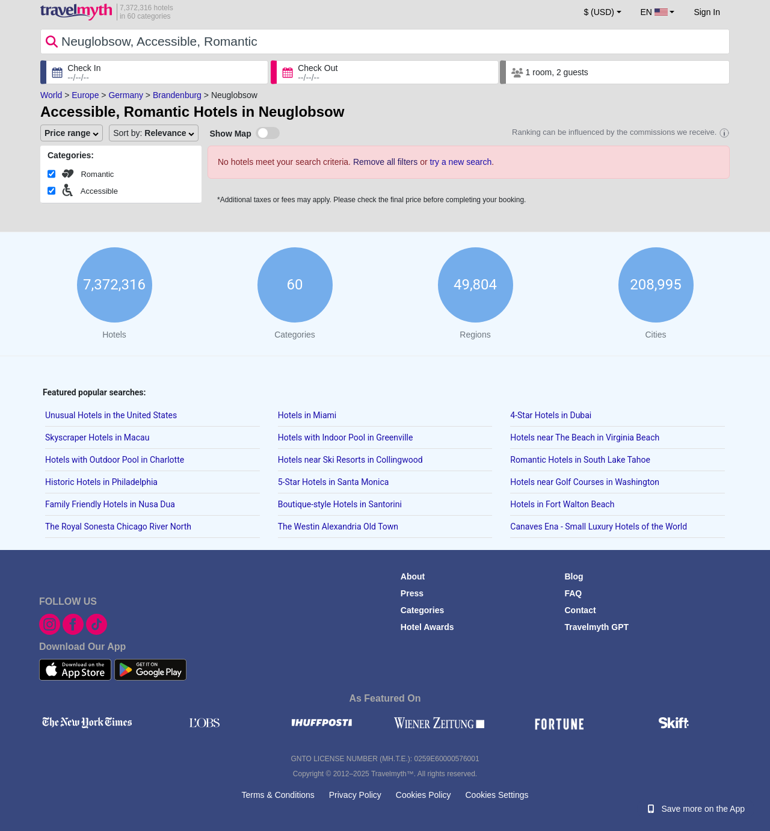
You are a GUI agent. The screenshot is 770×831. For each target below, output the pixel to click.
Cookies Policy (423, 795)
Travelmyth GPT (596, 627)
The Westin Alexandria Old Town (338, 526)
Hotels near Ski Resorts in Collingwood (350, 460)
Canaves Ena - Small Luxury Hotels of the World (598, 526)
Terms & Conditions (277, 795)
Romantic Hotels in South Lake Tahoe (580, 460)
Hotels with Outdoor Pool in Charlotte (114, 460)
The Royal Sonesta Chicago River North (118, 526)
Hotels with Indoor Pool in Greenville (345, 437)
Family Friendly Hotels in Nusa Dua (110, 504)
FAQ (573, 593)
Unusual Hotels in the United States (111, 415)
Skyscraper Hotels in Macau (97, 437)
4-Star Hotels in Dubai (550, 415)
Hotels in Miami (307, 415)
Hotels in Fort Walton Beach (562, 504)
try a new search (460, 162)
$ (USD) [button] (599, 12)
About (413, 576)
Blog (573, 576)
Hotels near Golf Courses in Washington (584, 482)
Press (412, 593)
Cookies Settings (496, 795)
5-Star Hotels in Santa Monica (333, 482)
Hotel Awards (427, 627)
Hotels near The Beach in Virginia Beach (584, 437)
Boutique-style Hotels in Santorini (340, 504)
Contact (580, 610)
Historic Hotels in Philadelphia (101, 482)
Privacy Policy (355, 795)
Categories (422, 610)
